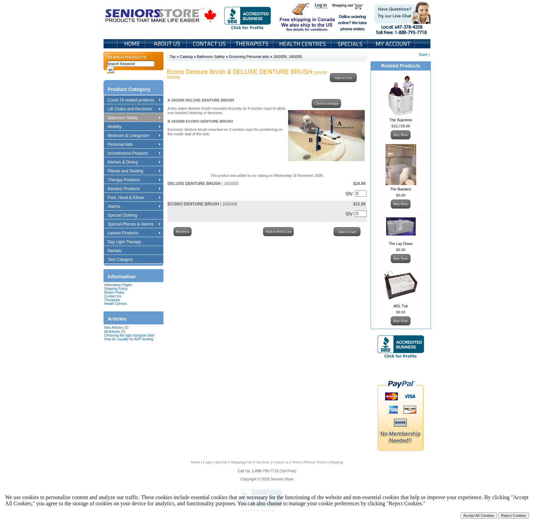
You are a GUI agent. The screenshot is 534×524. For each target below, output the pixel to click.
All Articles (112, 332)
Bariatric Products (133, 189)
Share (423, 55)
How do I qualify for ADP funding (128, 339)
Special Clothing (125, 215)
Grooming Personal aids (249, 57)
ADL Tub (401, 306)
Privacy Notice (315, 462)
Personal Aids (133, 145)
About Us (167, 43)
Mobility (133, 127)
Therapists (253, 43)
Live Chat (400, 17)
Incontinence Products (133, 153)
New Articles (113, 327)
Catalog (186, 57)
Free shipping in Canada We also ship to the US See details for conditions (293, 17)
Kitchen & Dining (133, 162)
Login (321, 6)
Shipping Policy (115, 289)
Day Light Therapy (127, 242)
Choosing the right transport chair (129, 335)
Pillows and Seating (133, 171)
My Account (392, 43)
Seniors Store (161, 17)
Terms (296, 462)
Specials (350, 43)
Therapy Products (133, 180)
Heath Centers (303, 43)
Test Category (123, 260)
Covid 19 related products (134, 100)
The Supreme (400, 120)
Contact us (281, 462)
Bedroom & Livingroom (133, 136)
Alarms (133, 207)
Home (131, 43)
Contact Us (210, 43)
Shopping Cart (350, 6)
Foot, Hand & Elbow (133, 198)
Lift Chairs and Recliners (133, 109)
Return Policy (114, 292)
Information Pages (118, 285)
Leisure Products (133, 233)
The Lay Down (401, 244)
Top (173, 57)
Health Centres (115, 304)
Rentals (117, 251)
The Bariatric (400, 189)
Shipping (336, 462)
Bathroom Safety (133, 118)
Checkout (262, 462)
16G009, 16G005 (287, 57)
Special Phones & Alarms (134, 224)
